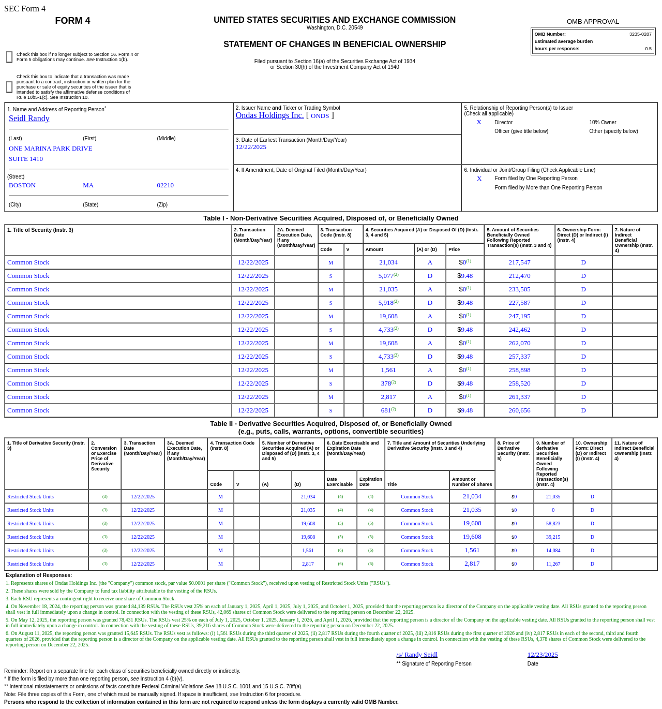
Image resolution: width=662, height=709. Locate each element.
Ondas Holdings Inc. (270, 115)
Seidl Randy (29, 118)
